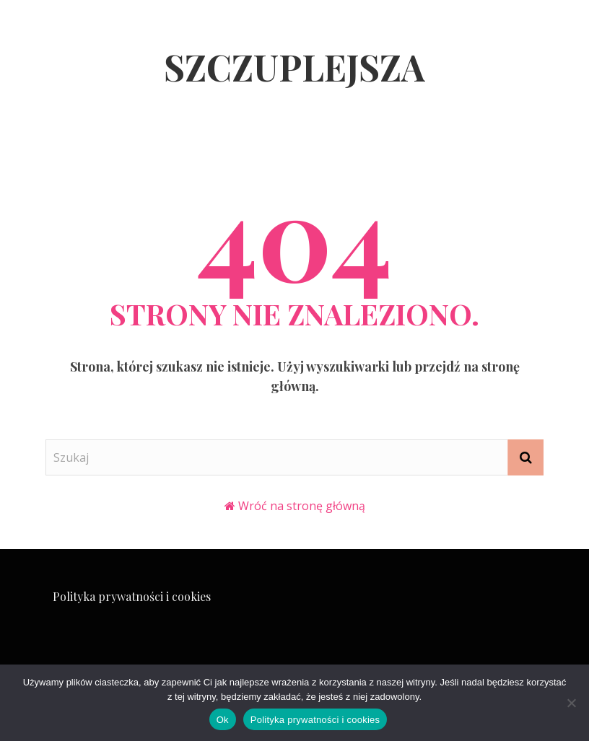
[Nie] (571, 703)
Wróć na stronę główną (301, 506)
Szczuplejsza (294, 67)
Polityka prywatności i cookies (132, 596)
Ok (223, 719)
